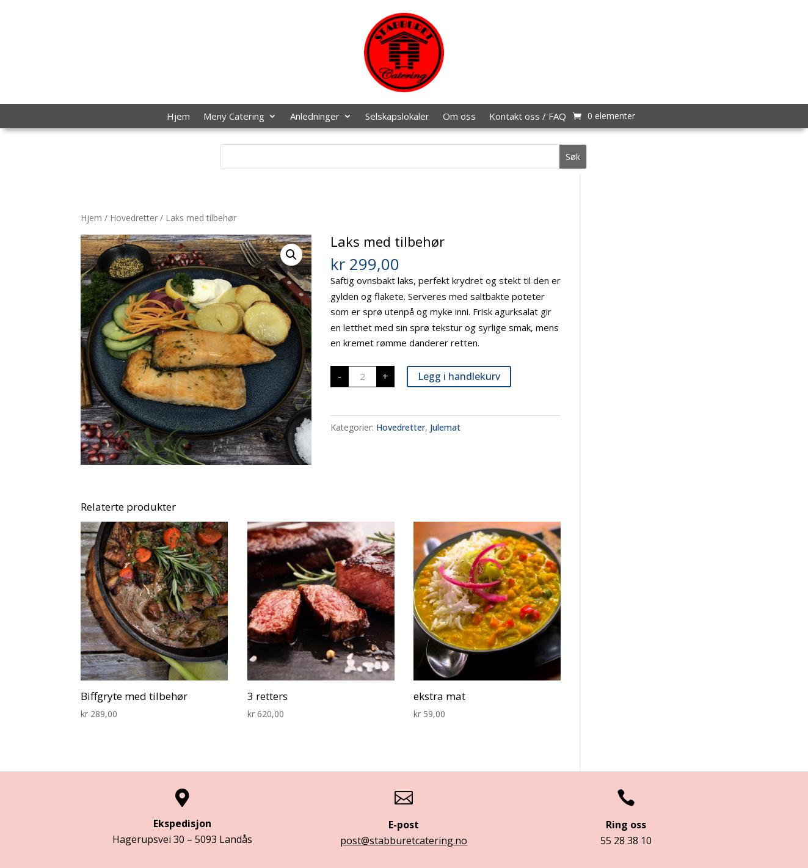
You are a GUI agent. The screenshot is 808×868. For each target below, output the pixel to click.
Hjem (178, 117)
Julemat (445, 427)
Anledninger (315, 117)
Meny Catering (233, 117)
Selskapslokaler (397, 117)
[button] (291, 255)
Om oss (459, 117)
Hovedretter (134, 218)
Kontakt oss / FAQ (527, 117)
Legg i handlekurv (459, 376)
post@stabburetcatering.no (403, 840)
